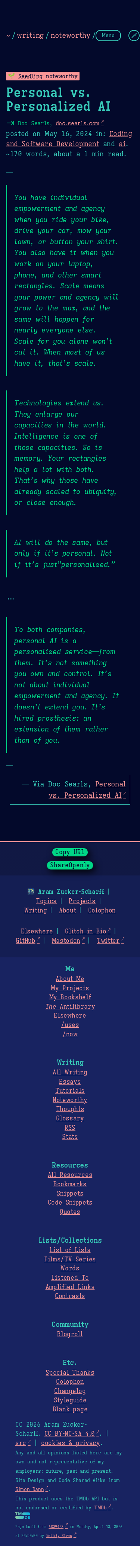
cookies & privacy (70, 1443)
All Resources (70, 1175)
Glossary (70, 1118)
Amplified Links (70, 1287)
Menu (108, 35)
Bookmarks (70, 1184)
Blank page (70, 1409)
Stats (70, 1137)
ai (122, 144)
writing (30, 35)
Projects (82, 901)
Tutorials (70, 1091)
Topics (46, 901)
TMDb (100, 1508)
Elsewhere (37, 931)
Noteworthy (70, 1100)
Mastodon (66, 941)
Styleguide (70, 1400)
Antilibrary (70, 1006)
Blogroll (70, 1334)
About (67, 910)
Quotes (70, 1212)
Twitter (108, 941)
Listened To (70, 1278)
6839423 (56, 1526)
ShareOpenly (70, 865)
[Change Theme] (134, 35)
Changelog (69, 1391)
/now (70, 1034)
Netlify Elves (59, 1535)
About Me (70, 979)
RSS (70, 1128)
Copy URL (70, 852)
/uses (70, 1025)
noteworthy (70, 35)
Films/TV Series (70, 1259)
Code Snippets (70, 1202)
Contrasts (70, 1296)
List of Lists (69, 1250)
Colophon (102, 910)
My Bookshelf (70, 997)
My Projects (70, 988)
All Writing (70, 1072)
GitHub (25, 941)
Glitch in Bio (85, 931)
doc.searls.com (77, 123)
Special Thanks (70, 1373)
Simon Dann (29, 1490)
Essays (70, 1082)
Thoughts (70, 1109)
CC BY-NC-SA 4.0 (69, 1434)
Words (69, 1268)
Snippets (70, 1193)
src (20, 1443)
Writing (35, 910)
